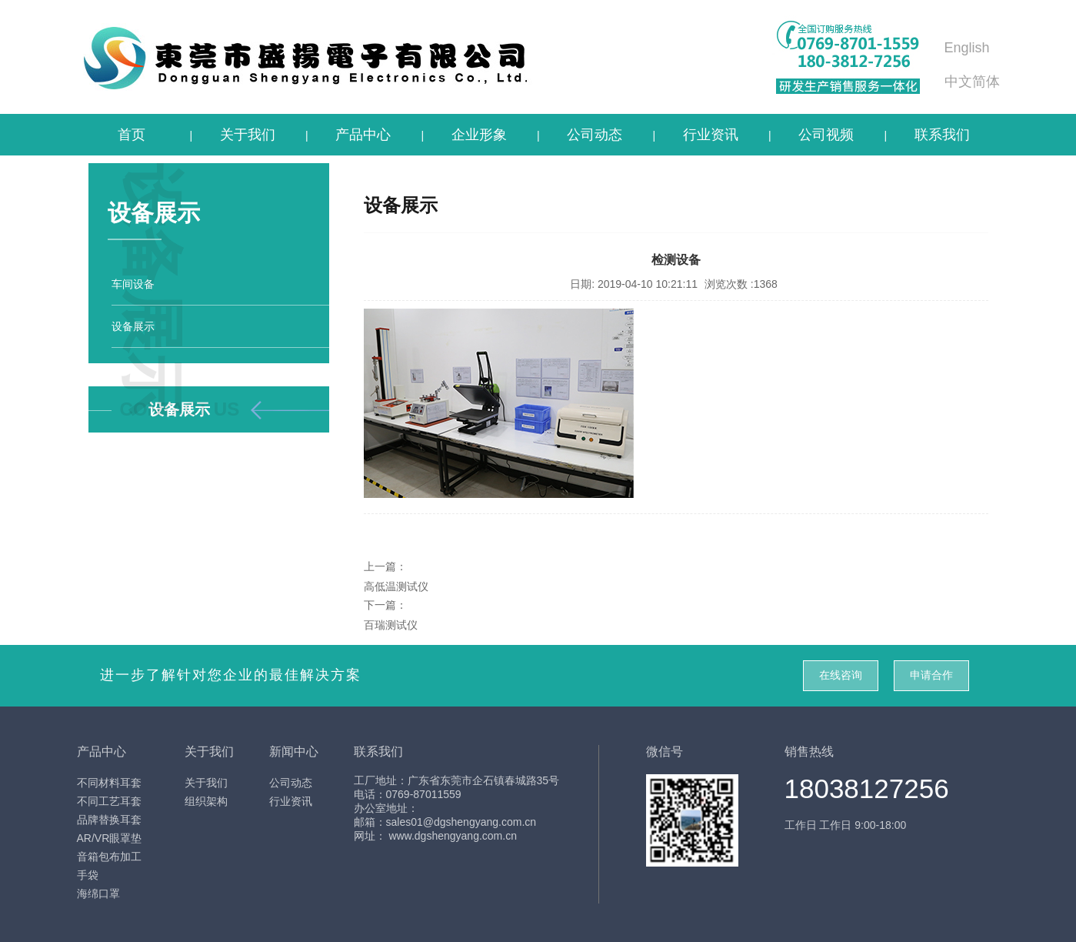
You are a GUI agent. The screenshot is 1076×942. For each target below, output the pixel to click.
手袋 (87, 875)
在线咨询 (840, 675)
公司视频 (826, 134)
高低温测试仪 (396, 586)
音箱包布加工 (109, 856)
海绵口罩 (98, 893)
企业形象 (479, 134)
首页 (131, 134)
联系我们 (942, 134)
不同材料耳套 (109, 783)
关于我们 (247, 134)
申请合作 (931, 675)
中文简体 (972, 81)
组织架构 (206, 801)
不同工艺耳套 (109, 801)
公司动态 (594, 134)
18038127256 (867, 788)
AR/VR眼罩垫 (109, 838)
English (967, 47)
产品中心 (363, 134)
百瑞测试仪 (391, 625)
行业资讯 (710, 134)
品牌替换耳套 (109, 819)
